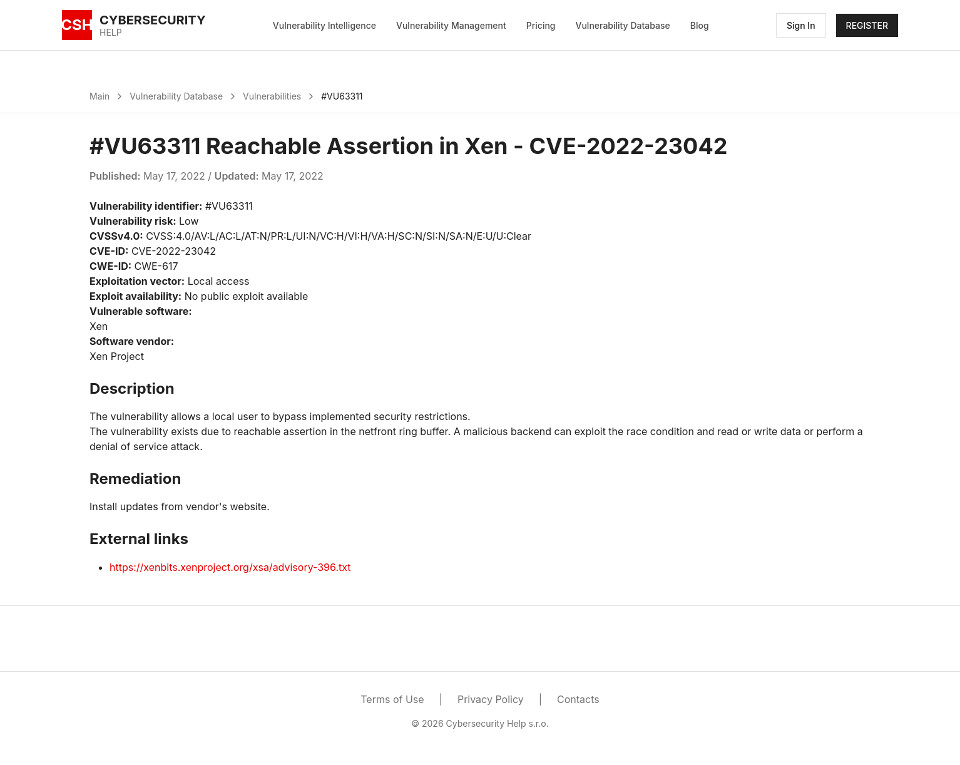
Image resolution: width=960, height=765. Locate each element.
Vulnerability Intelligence (324, 25)
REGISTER (867, 25)
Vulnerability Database (623, 25)
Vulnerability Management (451, 25)
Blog (699, 25)
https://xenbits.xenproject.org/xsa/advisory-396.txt (230, 567)
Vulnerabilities (272, 96)
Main (99, 96)
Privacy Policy (490, 699)
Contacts (578, 699)
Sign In (801, 25)
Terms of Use (392, 699)
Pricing (541, 25)
